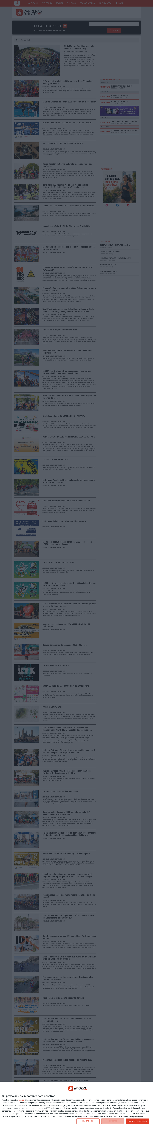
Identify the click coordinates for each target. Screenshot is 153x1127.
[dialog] (76, 1104)
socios (21, 1100)
